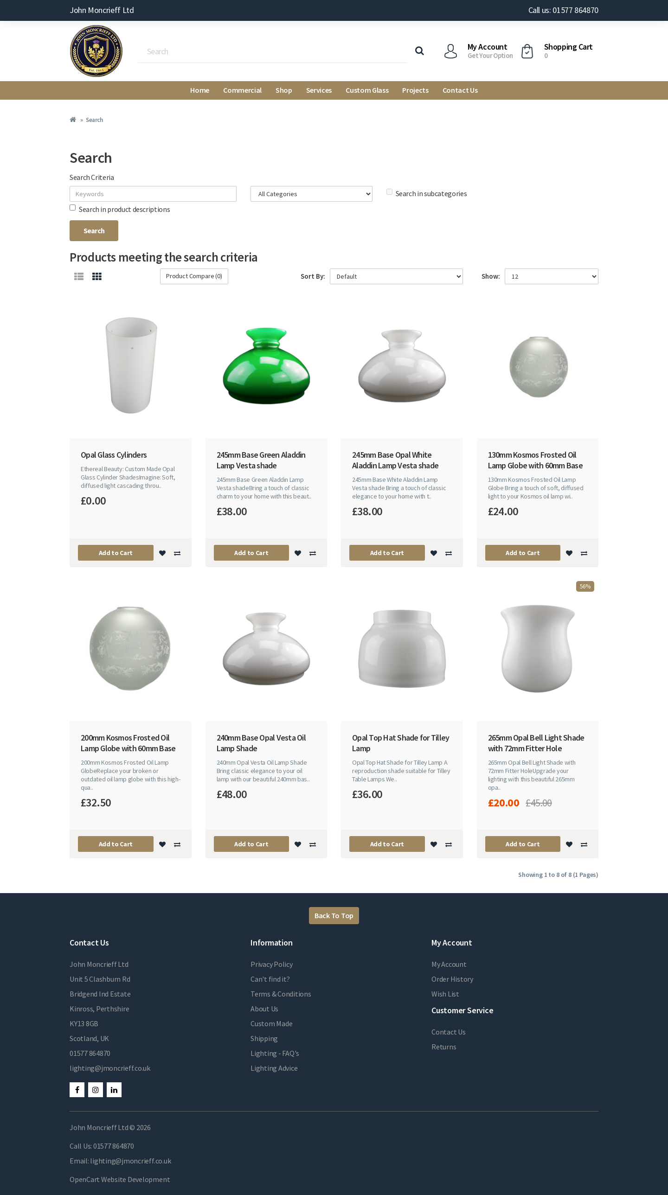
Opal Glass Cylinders (114, 454)
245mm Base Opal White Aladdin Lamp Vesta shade (395, 460)
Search (94, 120)
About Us (264, 1008)
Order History (452, 979)
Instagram (95, 1089)
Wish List (445, 993)
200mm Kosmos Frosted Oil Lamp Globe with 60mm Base (128, 743)
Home (199, 90)
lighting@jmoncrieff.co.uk (110, 1068)
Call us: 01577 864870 (563, 10)
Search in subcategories (426, 193)
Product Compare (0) (194, 276)
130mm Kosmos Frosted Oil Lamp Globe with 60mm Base (535, 460)
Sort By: (313, 276)
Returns (443, 1046)
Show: (491, 276)
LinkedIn (114, 1089)
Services (319, 90)
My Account (449, 964)
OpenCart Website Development (120, 1179)
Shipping (264, 1038)
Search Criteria (92, 177)
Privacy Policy (271, 964)
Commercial (242, 90)
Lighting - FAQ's (274, 1053)
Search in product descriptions (120, 209)
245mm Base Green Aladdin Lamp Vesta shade (261, 460)
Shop (284, 90)
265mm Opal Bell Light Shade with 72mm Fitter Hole (536, 743)
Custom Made (271, 1023)
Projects (415, 90)
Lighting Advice (273, 1068)
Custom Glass (367, 90)
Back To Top (334, 915)
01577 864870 (90, 1053)
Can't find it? (270, 979)
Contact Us (460, 90)
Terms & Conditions (280, 993)
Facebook (77, 1089)
